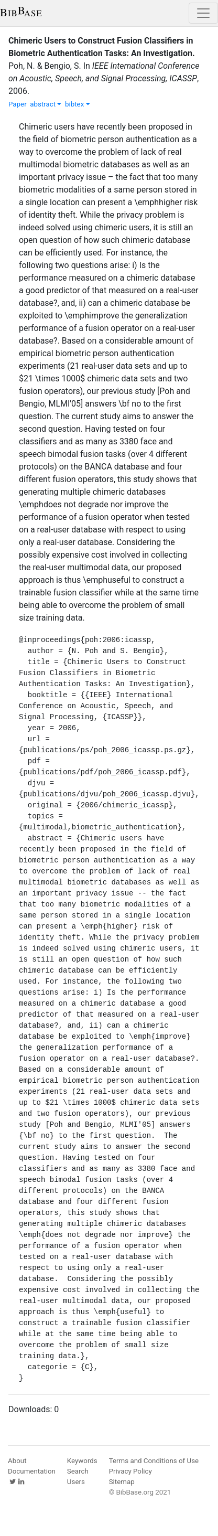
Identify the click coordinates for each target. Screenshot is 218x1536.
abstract (45, 104)
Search (78, 1471)
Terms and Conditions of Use (154, 1461)
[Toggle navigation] (203, 13)
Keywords (82, 1461)
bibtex (77, 104)
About (17, 1461)
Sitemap (122, 1482)
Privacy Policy (130, 1471)
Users (76, 1482)
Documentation (32, 1471)
